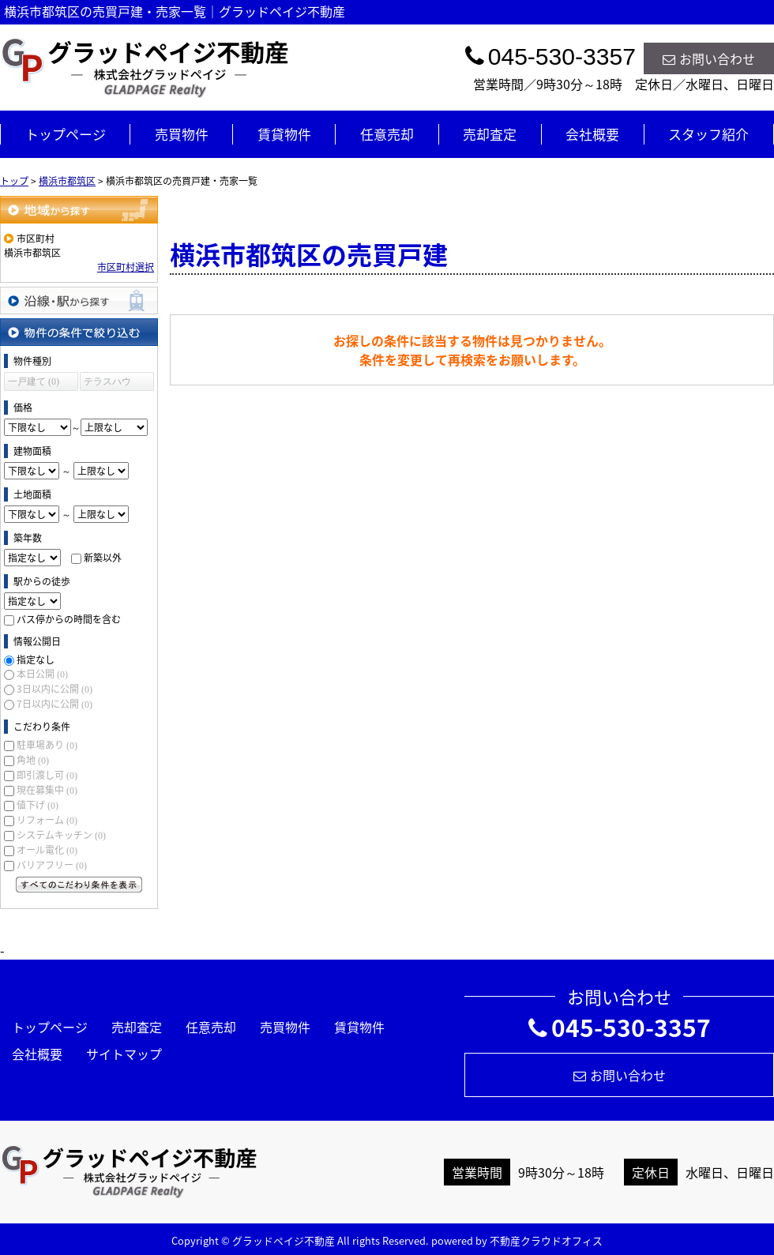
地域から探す (79, 210)
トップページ (65, 134)
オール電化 (47, 850)
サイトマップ (124, 1053)
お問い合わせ (709, 58)
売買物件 (182, 134)
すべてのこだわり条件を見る (79, 884)
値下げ (37, 805)
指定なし (35, 659)
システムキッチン (61, 835)
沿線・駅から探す (79, 300)
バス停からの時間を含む (69, 619)
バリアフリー (52, 865)
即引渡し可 (47, 775)
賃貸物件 (284, 134)
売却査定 (490, 134)
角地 (33, 760)
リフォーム (47, 820)
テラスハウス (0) (107, 383)
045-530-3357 (619, 1027)
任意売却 (387, 134)
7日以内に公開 (54, 704)
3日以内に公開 (54, 689)
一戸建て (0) (33, 381)
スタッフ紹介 (708, 134)
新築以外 (103, 557)
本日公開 (42, 674)
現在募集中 (47, 790)
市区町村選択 (125, 267)
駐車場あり (47, 745)
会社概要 (592, 134)
